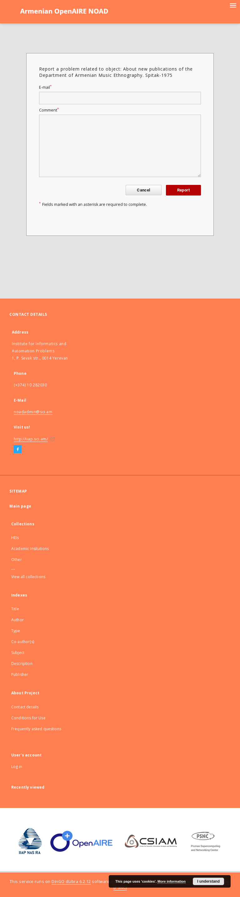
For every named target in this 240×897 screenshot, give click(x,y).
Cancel (143, 190)
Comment (49, 110)
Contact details (24, 707)
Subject (17, 652)
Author (17, 619)
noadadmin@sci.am (33, 411)
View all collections (28, 576)
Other (16, 559)
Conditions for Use (28, 718)
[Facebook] (18, 449)
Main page (20, 506)
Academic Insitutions (30, 548)
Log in (16, 766)
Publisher (19, 674)
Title (15, 609)
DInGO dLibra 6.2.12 (71, 881)
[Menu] (232, 5)
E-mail (45, 87)
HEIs (15, 537)
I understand (208, 881)
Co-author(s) (22, 641)
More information (172, 881)
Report (183, 190)
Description (21, 663)
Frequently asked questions (36, 728)
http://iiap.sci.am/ (31, 439)
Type (15, 630)
